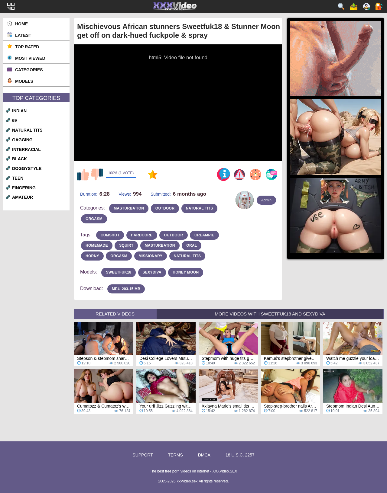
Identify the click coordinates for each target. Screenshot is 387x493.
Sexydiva (152, 272)
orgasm (94, 219)
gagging (22, 139)
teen (17, 178)
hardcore (142, 235)
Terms (175, 455)
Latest (23, 35)
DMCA (204, 455)
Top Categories (36, 98)
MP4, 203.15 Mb (126, 289)
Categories (29, 69)
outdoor (164, 208)
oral (191, 245)
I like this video (83, 174)
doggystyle (26, 168)
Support (142, 455)
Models (24, 81)
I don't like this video (97, 174)
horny (92, 256)
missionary (151, 256)
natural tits (27, 130)
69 (14, 120)
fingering (24, 187)
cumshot (110, 235)
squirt (126, 245)
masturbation (129, 208)
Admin (266, 200)
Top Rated (27, 46)
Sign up (366, 6)
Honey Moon (186, 272)
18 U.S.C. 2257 (240, 455)
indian (19, 110)
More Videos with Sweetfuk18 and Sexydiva (270, 313)
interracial (26, 149)
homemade (97, 245)
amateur (22, 197)
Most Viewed (30, 58)
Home (21, 23)
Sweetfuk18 (118, 272)
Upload (354, 6)
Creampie (204, 235)
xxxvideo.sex (187, 481)
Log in (379, 6)
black (19, 158)
